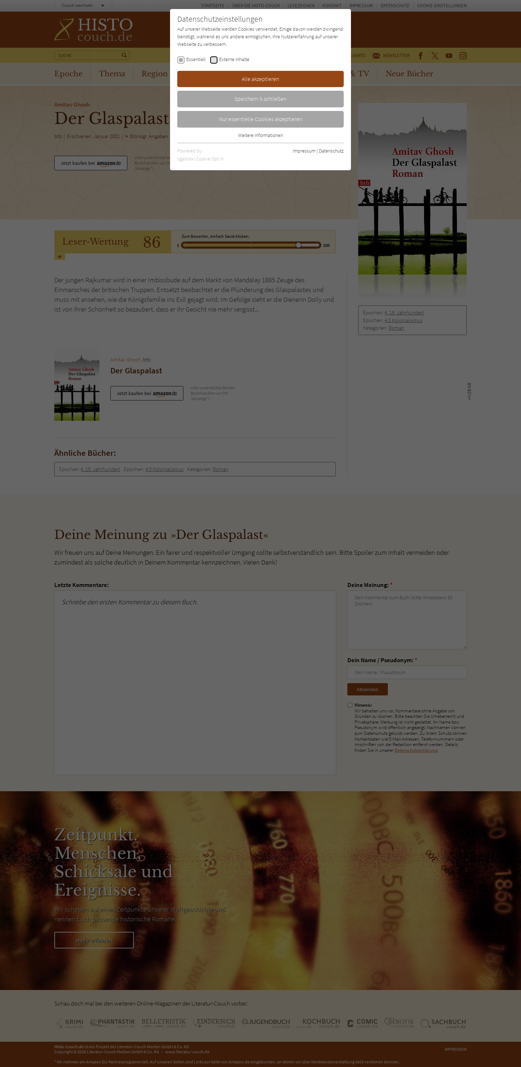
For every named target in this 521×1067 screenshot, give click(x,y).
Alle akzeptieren (260, 78)
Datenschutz (331, 150)
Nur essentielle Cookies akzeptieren (260, 119)
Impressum (304, 150)
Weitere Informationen (260, 135)
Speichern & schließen (260, 98)
